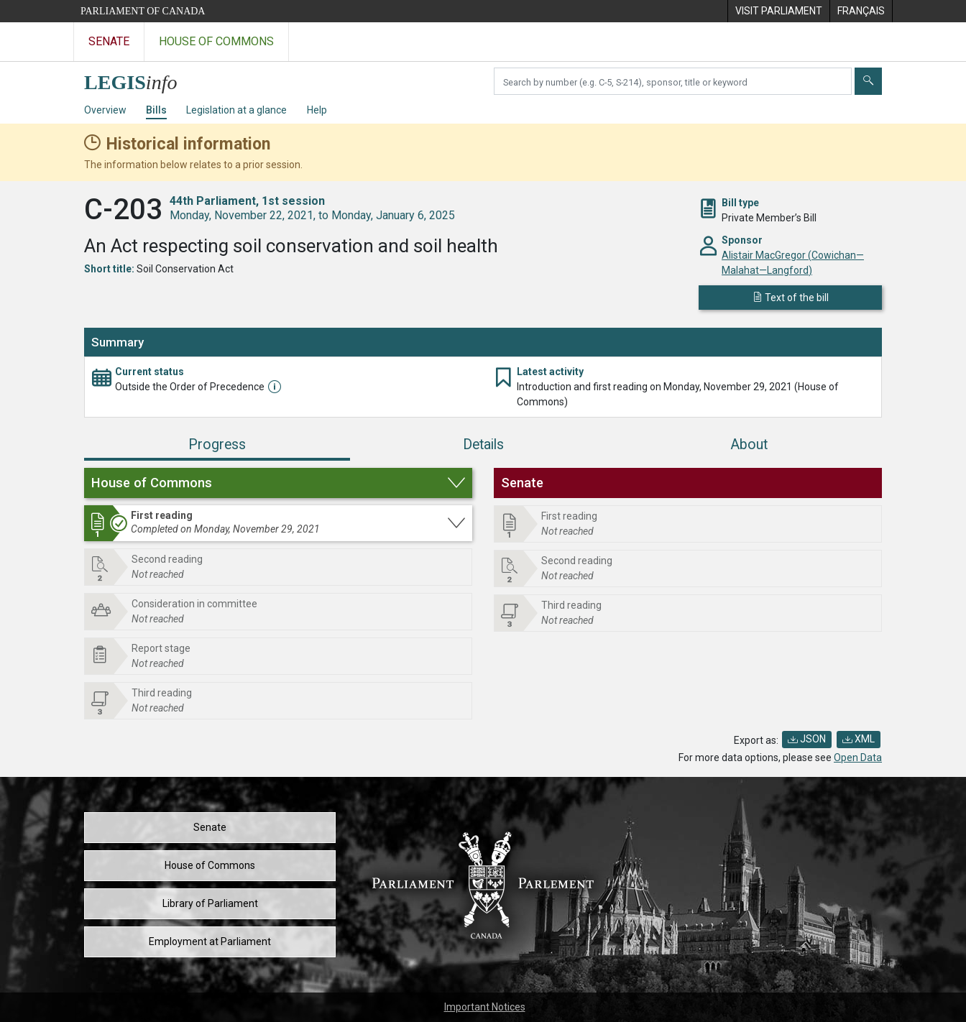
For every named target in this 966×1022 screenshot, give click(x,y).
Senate (209, 827)
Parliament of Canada (142, 11)
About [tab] (749, 444)
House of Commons (210, 865)
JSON (807, 739)
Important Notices (484, 1007)
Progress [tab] (217, 444)
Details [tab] (483, 444)
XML (858, 739)
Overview (105, 110)
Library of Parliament (210, 903)
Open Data (858, 757)
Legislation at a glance (236, 110)
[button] (278, 483)
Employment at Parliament (210, 941)
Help (317, 110)
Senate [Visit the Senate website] (108, 41)
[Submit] (868, 81)
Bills (156, 110)
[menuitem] (778, 11)
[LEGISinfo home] (139, 79)
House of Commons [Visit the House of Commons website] (216, 41)
